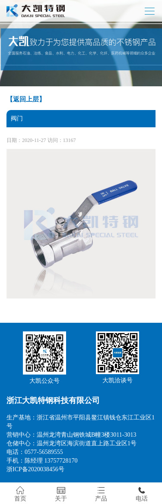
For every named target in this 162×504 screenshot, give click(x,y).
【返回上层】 (25, 99)
